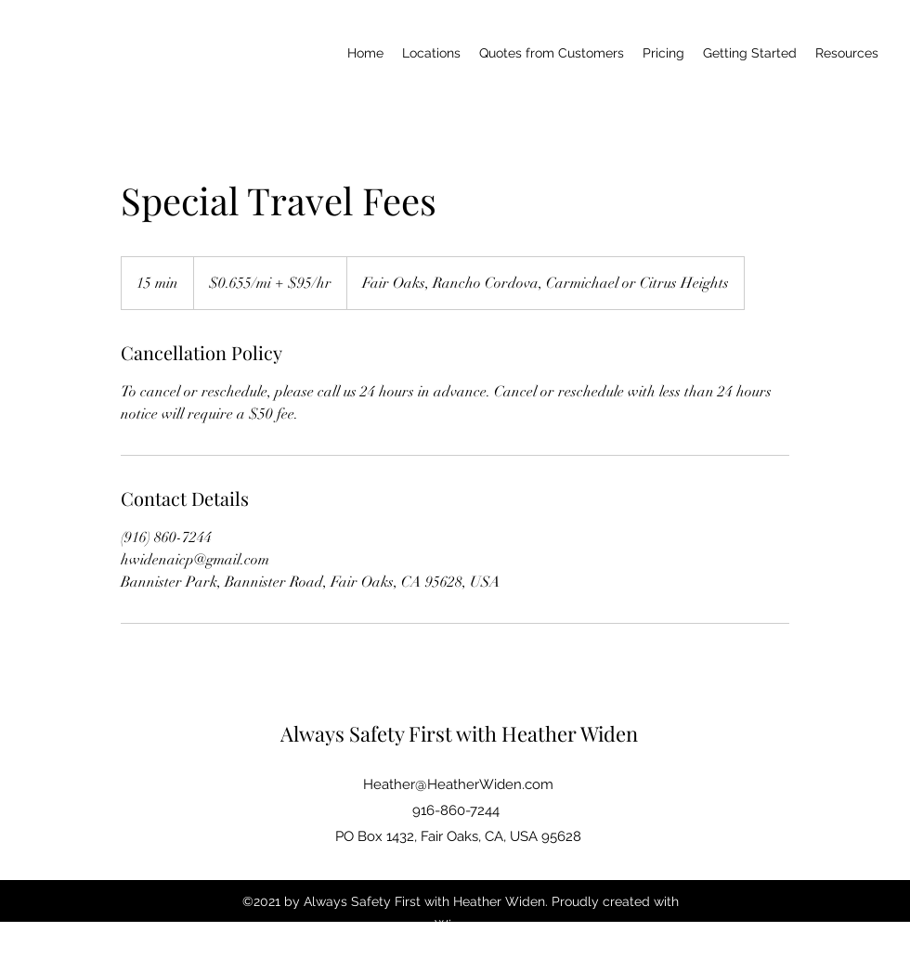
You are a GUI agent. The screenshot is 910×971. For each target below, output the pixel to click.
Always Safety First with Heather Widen (459, 733)
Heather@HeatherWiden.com (458, 784)
